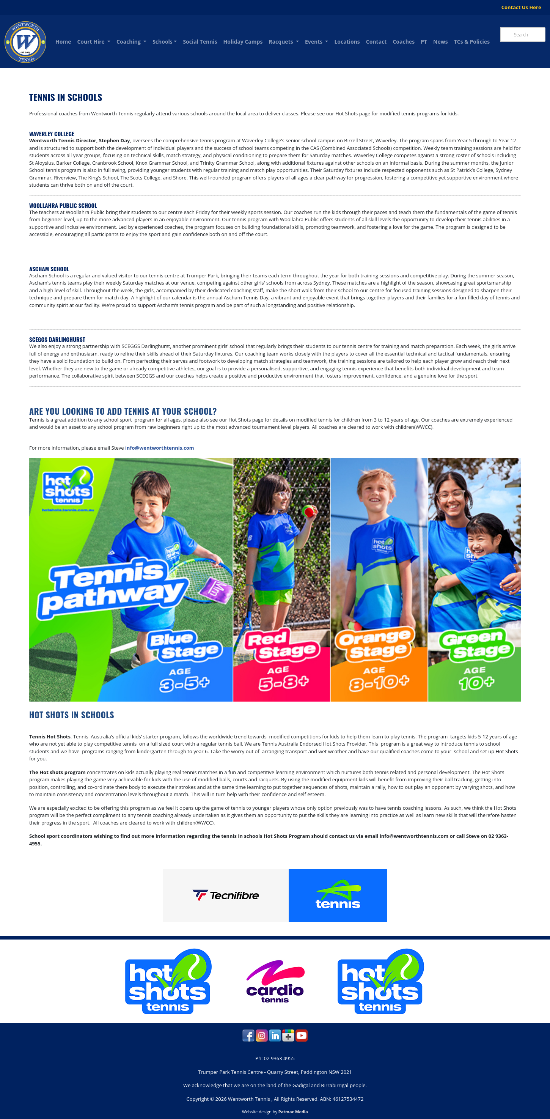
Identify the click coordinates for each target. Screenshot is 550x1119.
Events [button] (314, 41)
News (440, 41)
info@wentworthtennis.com (159, 447)
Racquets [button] (281, 41)
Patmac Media (293, 1111)
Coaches (404, 41)
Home (63, 41)
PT (424, 41)
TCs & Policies (472, 41)
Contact (376, 41)
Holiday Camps (243, 41)
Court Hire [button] (91, 41)
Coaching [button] (129, 41)
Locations (347, 41)
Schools (162, 41)
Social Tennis (200, 41)
